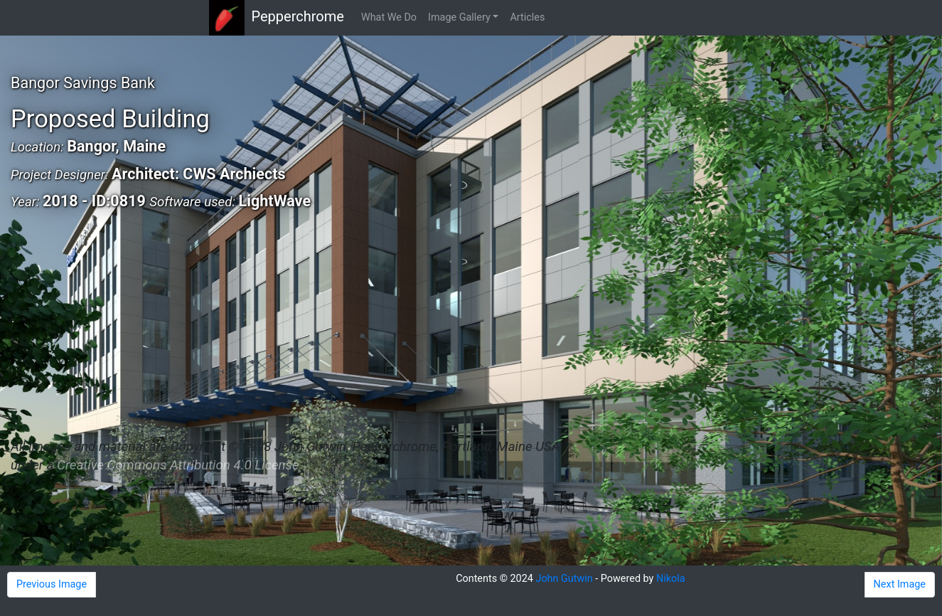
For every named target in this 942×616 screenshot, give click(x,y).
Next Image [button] (900, 584)
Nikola (670, 579)
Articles (527, 17)
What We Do (389, 17)
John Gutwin (563, 579)
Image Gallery (459, 17)
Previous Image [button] (51, 584)
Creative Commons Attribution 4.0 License (178, 465)
